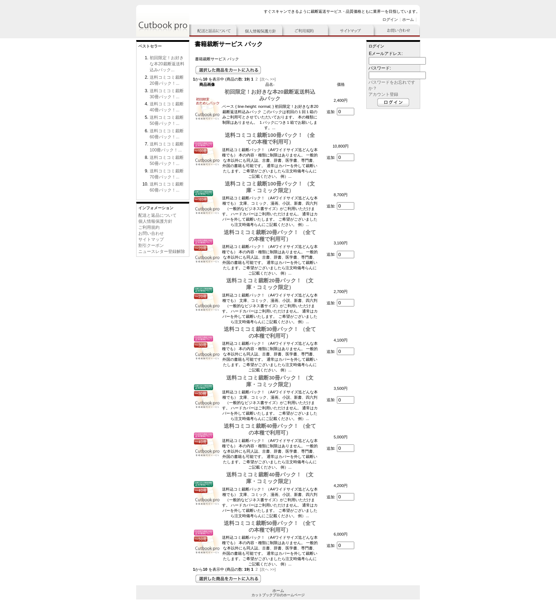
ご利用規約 (149, 227)
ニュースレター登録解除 (161, 251)
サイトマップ (151, 239)
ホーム (408, 19)
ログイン (390, 19)
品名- (269, 84)
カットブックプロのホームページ (278, 595)
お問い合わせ (151, 233)
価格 (341, 84)
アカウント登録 (383, 94)
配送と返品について (157, 215)
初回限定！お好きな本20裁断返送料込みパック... (167, 63)
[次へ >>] (268, 79)
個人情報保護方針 (155, 221)
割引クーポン (151, 245)
